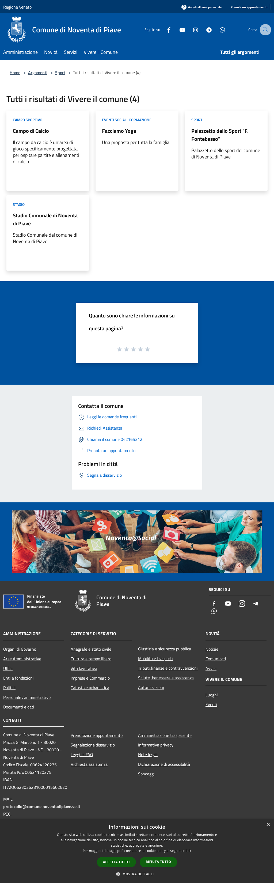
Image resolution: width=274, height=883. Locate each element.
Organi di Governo (19, 649)
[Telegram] (203, 29)
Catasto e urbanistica (90, 687)
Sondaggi (146, 774)
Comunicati (216, 658)
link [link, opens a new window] (188, 850)
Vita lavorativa (84, 668)
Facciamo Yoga (119, 131)
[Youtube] (176, 29)
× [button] (268, 825)
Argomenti (37, 72)
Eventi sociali (115, 120)
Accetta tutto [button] (116, 862)
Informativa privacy (155, 745)
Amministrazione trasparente (165, 735)
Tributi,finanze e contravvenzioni (168, 668)
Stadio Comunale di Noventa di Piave (45, 219)
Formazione (140, 120)
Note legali (148, 754)
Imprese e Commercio (90, 678)
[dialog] (137, 851)
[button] (137, 874)
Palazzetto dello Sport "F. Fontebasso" (220, 135)
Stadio (19, 204)
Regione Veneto (17, 7)
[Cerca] (264, 29)
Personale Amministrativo (27, 697)
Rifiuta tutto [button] (158, 861)
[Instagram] (190, 29)
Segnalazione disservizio (93, 745)
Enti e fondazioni (18, 678)
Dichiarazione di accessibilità (164, 764)
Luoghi (212, 695)
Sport (60, 72)
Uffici (8, 668)
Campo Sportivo (27, 120)
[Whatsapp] (216, 29)
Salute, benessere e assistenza (166, 677)
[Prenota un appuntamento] (249, 7)
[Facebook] (163, 29)
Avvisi (211, 668)
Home (15, 72)
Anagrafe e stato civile (91, 649)
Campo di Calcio (31, 131)
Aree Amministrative (22, 658)
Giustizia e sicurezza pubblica (164, 649)
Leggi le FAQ (82, 754)
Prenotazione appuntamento (97, 735)
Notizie (212, 649)
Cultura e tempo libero (91, 658)
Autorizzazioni (151, 687)
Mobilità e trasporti (155, 658)
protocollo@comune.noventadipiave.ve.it (41, 806)
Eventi (211, 704)
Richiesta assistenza (89, 764)
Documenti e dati (18, 707)
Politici (9, 687)
